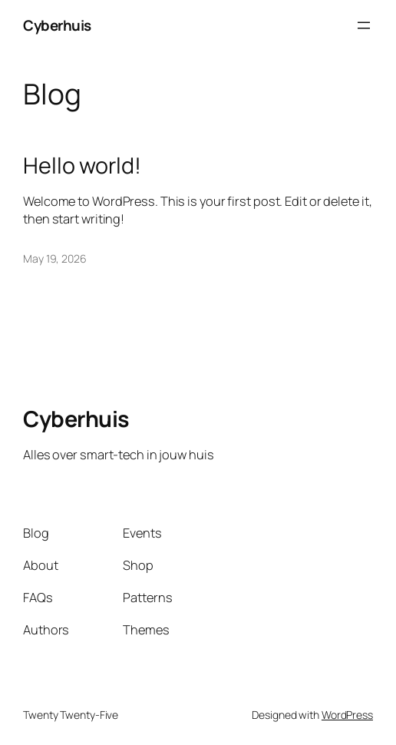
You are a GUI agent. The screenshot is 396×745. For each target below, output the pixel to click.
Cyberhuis (57, 25)
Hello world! (82, 165)
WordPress (347, 714)
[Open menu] (364, 25)
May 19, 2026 (55, 258)
